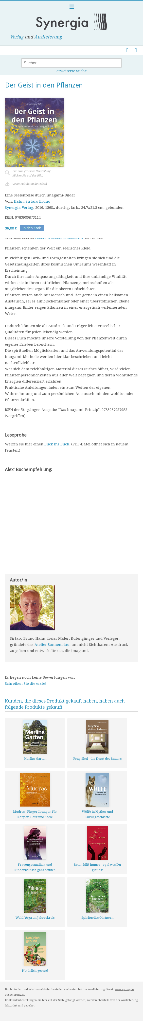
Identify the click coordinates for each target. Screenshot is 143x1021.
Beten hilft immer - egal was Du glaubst (97, 867)
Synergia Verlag (19, 207)
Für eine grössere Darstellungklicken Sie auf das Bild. (31, 173)
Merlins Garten (35, 758)
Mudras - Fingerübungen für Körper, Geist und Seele (35, 814)
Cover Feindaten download (29, 183)
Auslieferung (48, 36)
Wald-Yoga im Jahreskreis (35, 917)
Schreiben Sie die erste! (25, 683)
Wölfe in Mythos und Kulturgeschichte (97, 814)
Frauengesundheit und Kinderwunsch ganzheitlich (34, 867)
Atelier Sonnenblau (52, 644)
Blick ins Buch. (57, 444)
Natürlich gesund (35, 970)
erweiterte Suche (71, 71)
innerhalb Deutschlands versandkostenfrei (59, 238)
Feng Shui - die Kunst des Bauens (97, 758)
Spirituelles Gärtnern (97, 917)
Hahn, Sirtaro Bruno (32, 201)
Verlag (16, 36)
